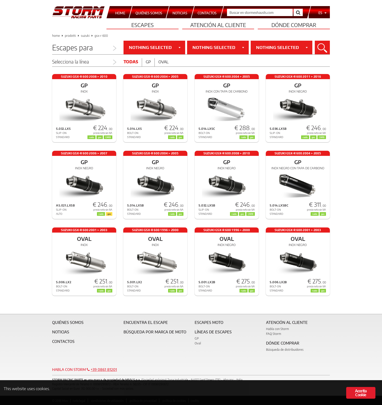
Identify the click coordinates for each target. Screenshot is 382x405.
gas (251, 137)
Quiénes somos (68, 322)
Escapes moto (209, 322)
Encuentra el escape (146, 322)
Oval (163, 61)
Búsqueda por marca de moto (155, 332)
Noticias (60, 332)
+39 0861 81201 (104, 369)
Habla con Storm (277, 329)
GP (197, 338)
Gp (148, 61)
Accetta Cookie (361, 392)
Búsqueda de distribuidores (285, 349)
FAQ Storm (273, 334)
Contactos (63, 341)
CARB (322, 137)
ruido (243, 137)
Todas (131, 61)
